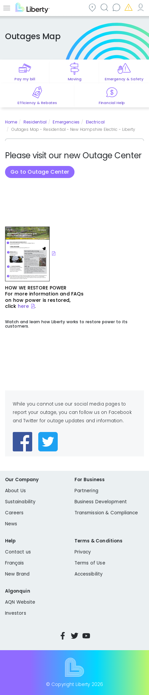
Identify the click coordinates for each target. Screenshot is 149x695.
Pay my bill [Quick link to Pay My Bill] (24, 79)
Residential (35, 122)
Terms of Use (89, 563)
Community (92, 7)
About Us (15, 491)
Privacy (82, 552)
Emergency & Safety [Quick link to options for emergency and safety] (124, 79)
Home (11, 122)
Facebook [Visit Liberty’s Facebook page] (62, 635)
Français (14, 563)
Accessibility (88, 574)
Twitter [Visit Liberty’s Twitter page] (74, 635)
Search (104, 7)
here (23, 306)
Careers (14, 513)
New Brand (17, 574)
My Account (140, 7)
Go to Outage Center (39, 172)
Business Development (100, 502)
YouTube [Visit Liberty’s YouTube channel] (86, 635)
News (11, 524)
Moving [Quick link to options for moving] (75, 79)
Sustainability (20, 502)
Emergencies (128, 7)
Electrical (95, 122)
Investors (15, 613)
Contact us (116, 7)
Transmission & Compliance (106, 513)
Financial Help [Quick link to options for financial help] (112, 102)
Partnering (86, 491)
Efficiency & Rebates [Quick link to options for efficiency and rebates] (37, 102)
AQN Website (20, 602)
